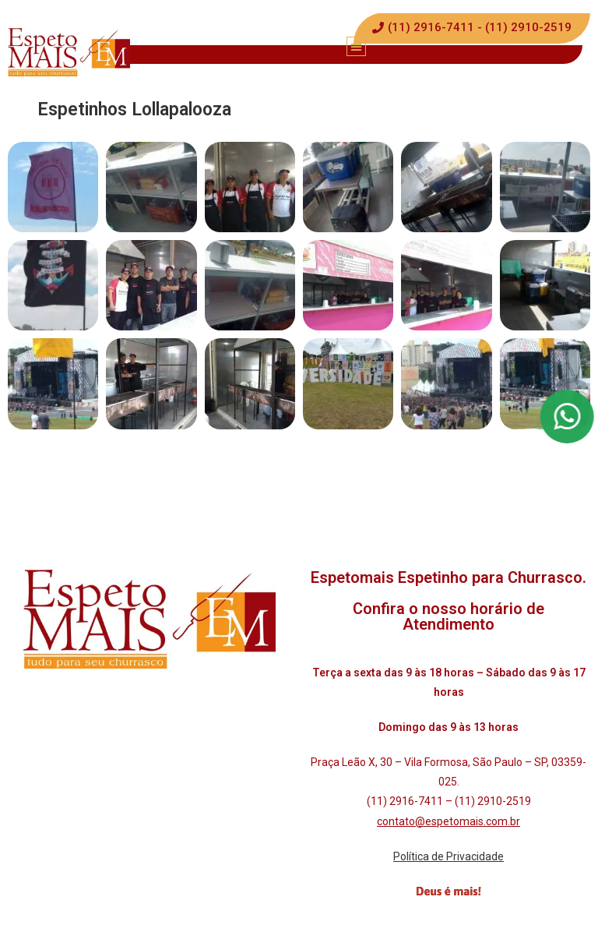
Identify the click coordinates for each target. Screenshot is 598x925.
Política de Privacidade (448, 856)
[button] (356, 46)
